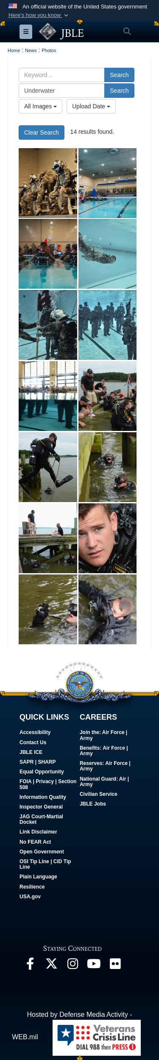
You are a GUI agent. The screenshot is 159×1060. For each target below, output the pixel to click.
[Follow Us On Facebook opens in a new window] (30, 965)
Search (119, 75)
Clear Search (41, 132)
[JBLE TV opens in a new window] (93, 965)
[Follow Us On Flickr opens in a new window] (115, 965)
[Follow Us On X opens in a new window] (51, 965)
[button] (39, 15)
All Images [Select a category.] (40, 106)
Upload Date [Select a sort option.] (91, 106)
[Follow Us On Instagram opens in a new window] (72, 965)
